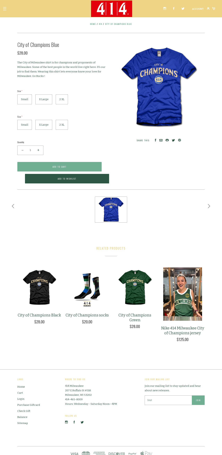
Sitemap (22, 411)
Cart (20, 380)
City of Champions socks (87, 303)
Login (20, 386)
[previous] (13, 194)
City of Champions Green (134, 305)
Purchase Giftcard (28, 392)
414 (100, 24)
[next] (209, 194)
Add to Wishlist (87, 166)
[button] (4, 8)
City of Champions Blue (118, 24)
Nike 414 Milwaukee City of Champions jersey (182, 318)
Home (93, 24)
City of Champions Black (39, 303)
